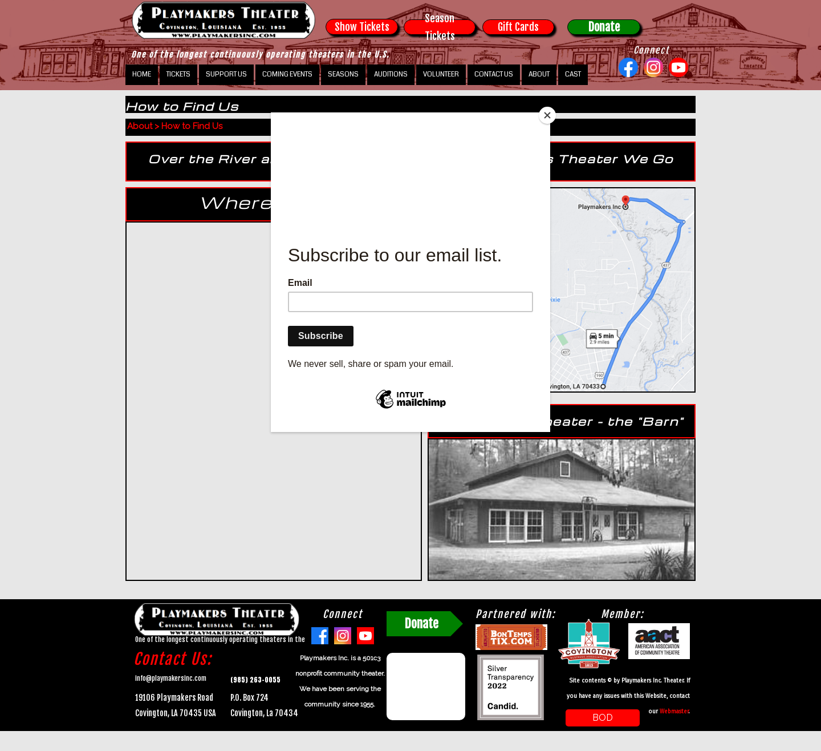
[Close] (547, 115)
